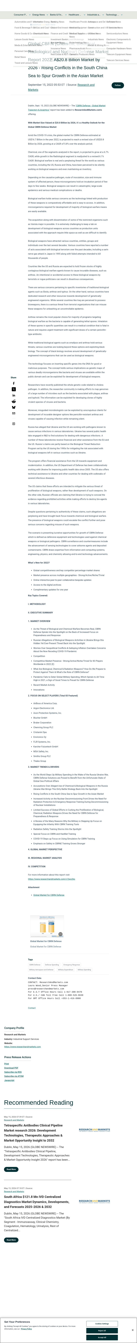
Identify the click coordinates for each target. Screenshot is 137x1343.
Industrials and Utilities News (94, 14)
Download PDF (11, 1068)
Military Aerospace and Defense (41, 970)
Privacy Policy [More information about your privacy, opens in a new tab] (26, 1329)
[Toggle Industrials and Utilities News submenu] (103, 14)
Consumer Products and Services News (20, 14)
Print (6, 1064)
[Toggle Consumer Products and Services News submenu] (29, 14)
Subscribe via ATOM (14, 1076)
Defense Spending (52, 965)
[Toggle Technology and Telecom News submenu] (121, 14)
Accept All (102, 1337)
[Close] (133, 1330)
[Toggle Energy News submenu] (47, 14)
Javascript (9, 1080)
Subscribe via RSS (13, 1072)
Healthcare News (75, 14)
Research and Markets (14, 1120)
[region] (68, 1330)
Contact (32, 1008)
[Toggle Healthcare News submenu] (84, 14)
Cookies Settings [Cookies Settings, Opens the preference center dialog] (102, 1324)
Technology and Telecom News (112, 14)
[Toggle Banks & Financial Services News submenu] (66, 14)
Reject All (102, 1331)
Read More (11, 1169)
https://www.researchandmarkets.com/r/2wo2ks (51, 879)
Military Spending (84, 970)
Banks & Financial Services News (56, 14)
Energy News (39, 14)
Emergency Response (71, 965)
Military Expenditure (65, 970)
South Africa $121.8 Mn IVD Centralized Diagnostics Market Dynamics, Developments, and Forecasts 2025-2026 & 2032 (36, 1202)
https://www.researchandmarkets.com (22, 1046)
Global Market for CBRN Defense (48, 895)
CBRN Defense (34, 965)
